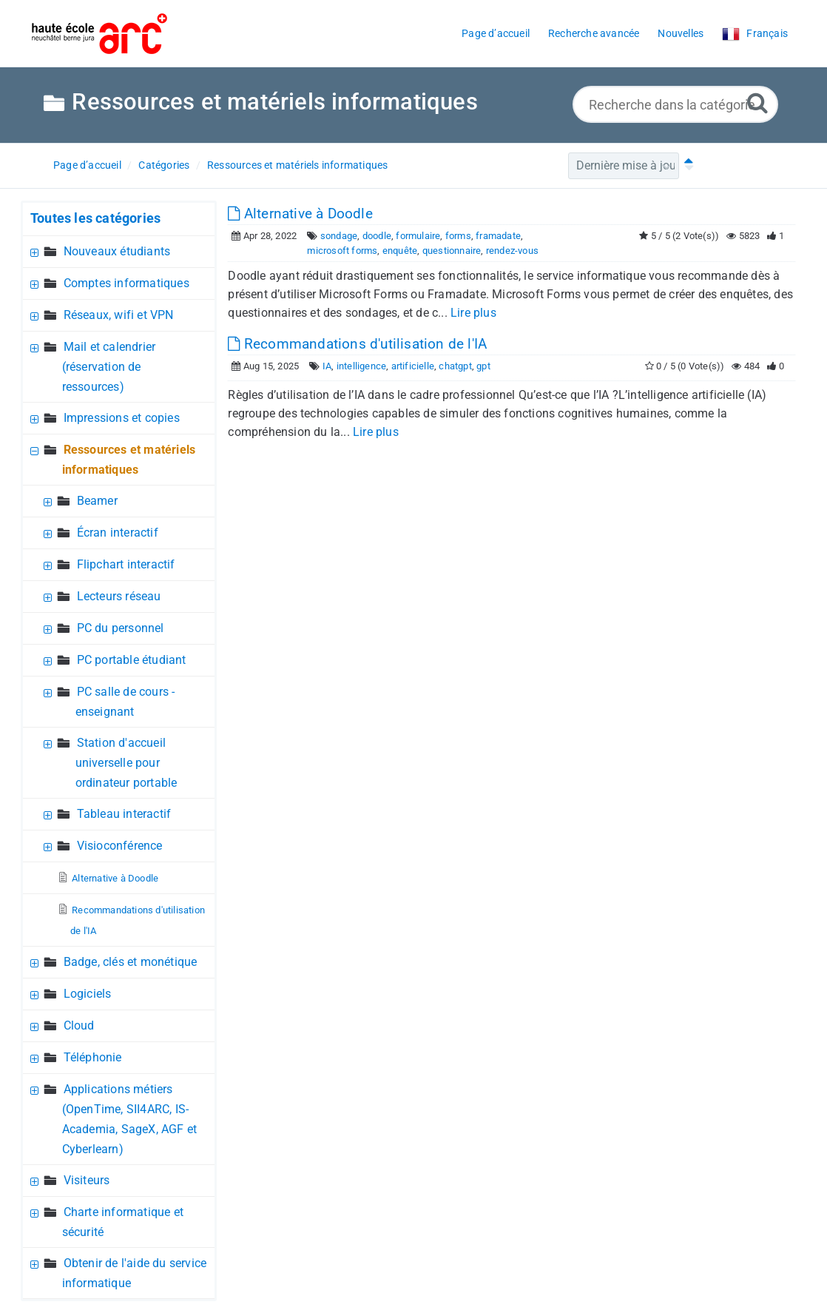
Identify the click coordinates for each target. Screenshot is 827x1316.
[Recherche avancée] (757, 102)
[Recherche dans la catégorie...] (675, 104)
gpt (483, 366)
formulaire (418, 235)
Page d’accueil (87, 165)
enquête (399, 250)
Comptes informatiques (126, 283)
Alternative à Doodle (115, 878)
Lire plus (473, 313)
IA (327, 366)
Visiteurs (87, 1180)
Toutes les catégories (95, 218)
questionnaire (452, 250)
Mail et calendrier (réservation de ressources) (109, 367)
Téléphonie (93, 1057)
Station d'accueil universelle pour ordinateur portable (126, 763)
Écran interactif (117, 533)
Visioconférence (120, 846)
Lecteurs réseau (119, 596)
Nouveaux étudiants (117, 251)
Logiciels (88, 994)
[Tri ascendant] (685, 165)
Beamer (97, 501)
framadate (498, 235)
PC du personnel (120, 628)
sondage (338, 235)
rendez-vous (512, 250)
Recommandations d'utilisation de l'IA (357, 343)
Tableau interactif (124, 814)
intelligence (361, 366)
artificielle (412, 366)
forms (458, 235)
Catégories (163, 165)
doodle (376, 235)
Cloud (79, 1025)
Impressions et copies (122, 418)
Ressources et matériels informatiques (297, 165)
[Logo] (99, 34)
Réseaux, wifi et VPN (119, 315)
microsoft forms (342, 250)
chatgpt (455, 366)
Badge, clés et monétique (131, 962)
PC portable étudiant (131, 660)
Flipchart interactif (126, 564)
